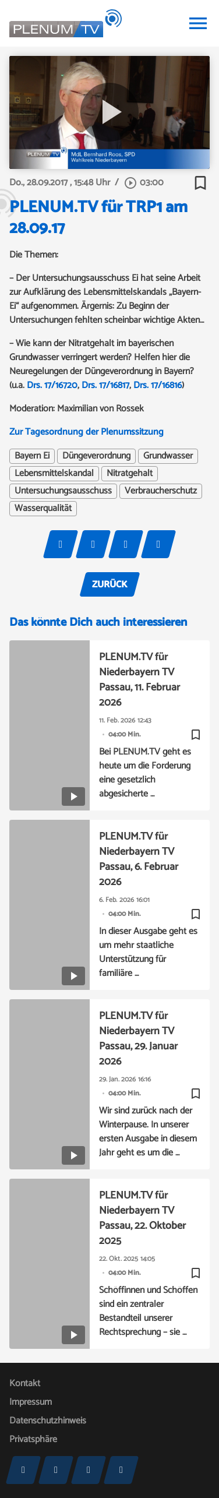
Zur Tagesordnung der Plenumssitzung (86, 432)
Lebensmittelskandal (54, 473)
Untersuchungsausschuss (63, 491)
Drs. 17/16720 (50, 385)
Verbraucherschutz (161, 491)
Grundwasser (168, 456)
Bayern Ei (32, 456)
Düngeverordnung (96, 456)
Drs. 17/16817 (105, 385)
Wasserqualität (43, 508)
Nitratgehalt (130, 473)
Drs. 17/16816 (157, 385)
